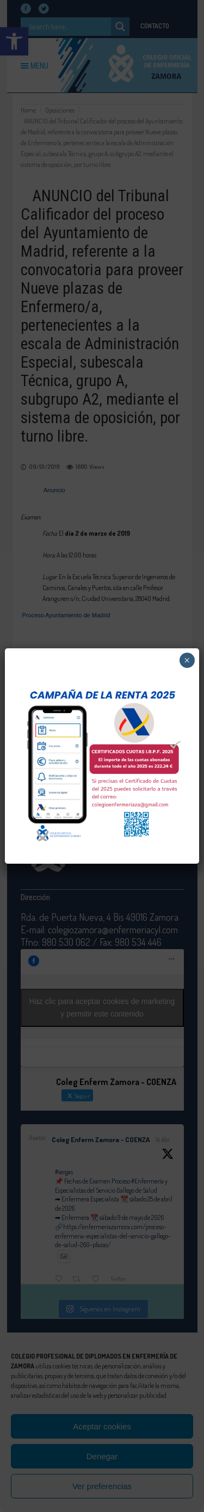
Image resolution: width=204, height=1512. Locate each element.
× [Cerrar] (187, 660)
